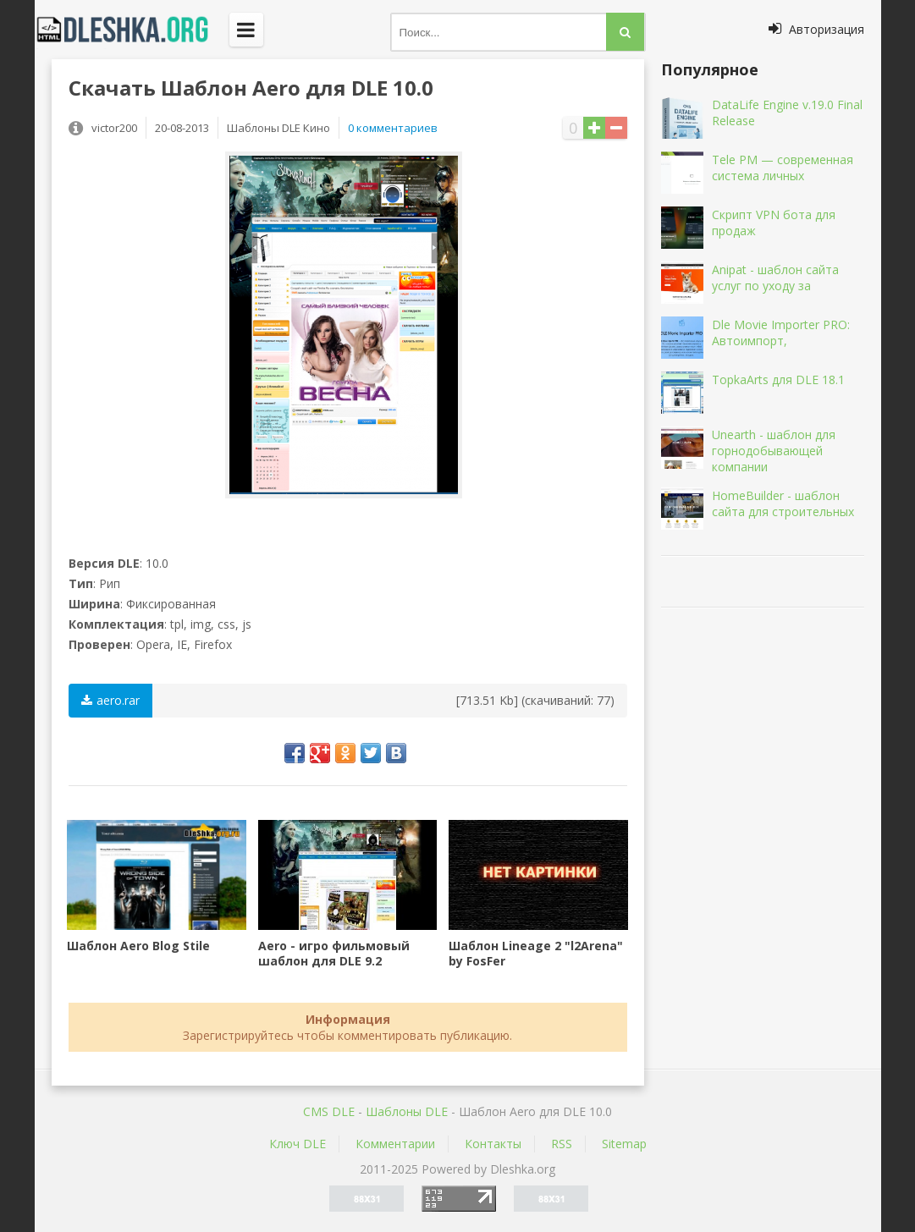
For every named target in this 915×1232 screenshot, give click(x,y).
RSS (561, 1144)
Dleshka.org (132, 29)
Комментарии (395, 1144)
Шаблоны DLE (407, 1111)
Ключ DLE (297, 1144)
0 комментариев (393, 127)
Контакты (493, 1144)
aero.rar (110, 700)
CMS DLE (329, 1111)
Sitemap (624, 1144)
